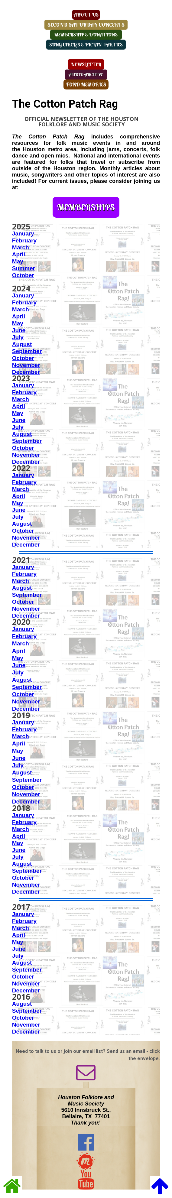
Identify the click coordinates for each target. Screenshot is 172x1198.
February (24, 392)
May (17, 261)
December (26, 372)
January (23, 233)
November (26, 365)
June (18, 330)
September (27, 351)
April (18, 254)
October (23, 358)
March (20, 247)
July (18, 337)
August (22, 344)
